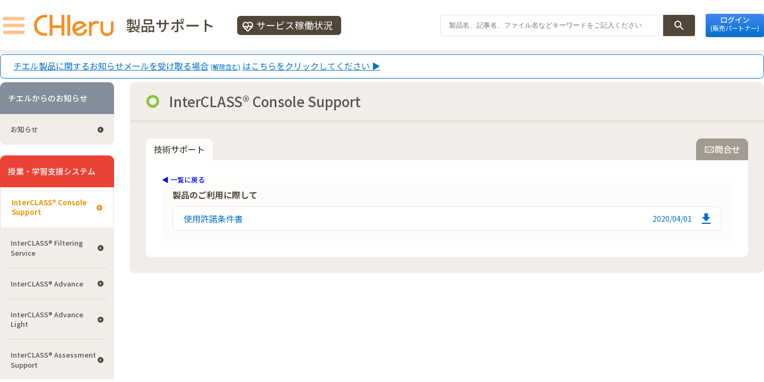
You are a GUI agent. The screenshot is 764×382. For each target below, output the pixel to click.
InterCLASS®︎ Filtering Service (47, 247)
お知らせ (24, 129)
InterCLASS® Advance (47, 284)
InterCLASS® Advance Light (47, 319)
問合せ (722, 149)
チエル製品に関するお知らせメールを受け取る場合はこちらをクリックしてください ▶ (196, 66)
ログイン (734, 23)
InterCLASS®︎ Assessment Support (53, 359)
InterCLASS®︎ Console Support (49, 207)
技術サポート (179, 149)
